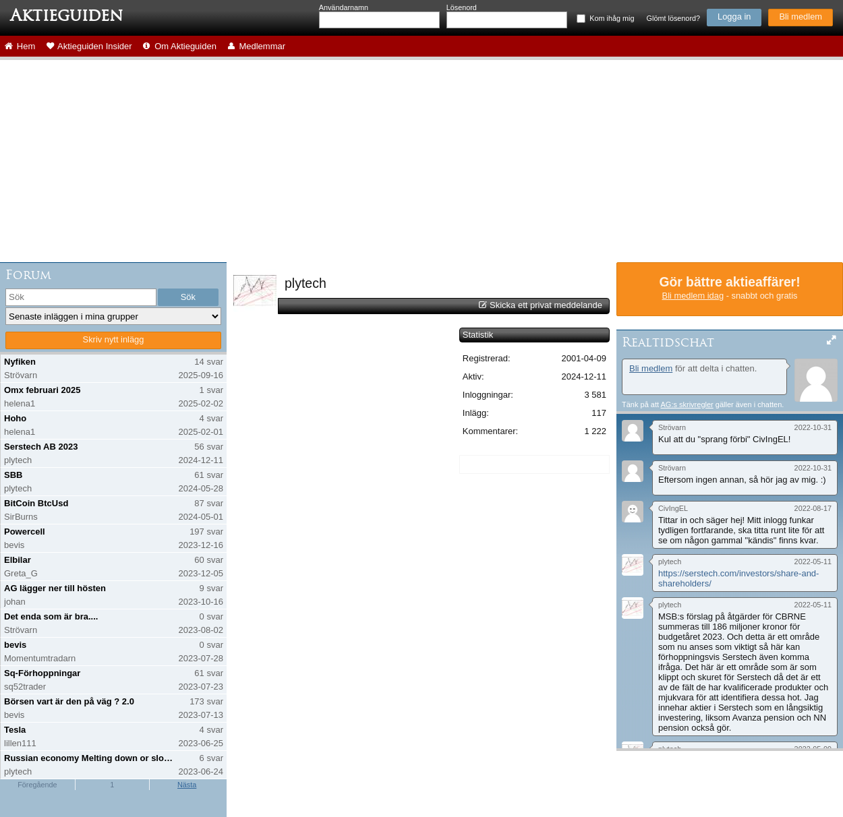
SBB (13, 475)
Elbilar (17, 560)
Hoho (15, 418)
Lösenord (461, 7)
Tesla (15, 730)
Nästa (186, 785)
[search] (80, 297)
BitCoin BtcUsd (36, 503)
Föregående (37, 785)
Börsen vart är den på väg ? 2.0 (69, 701)
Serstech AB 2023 (41, 447)
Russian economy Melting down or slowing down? (90, 758)
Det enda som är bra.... (51, 616)
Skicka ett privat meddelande (546, 305)
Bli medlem (800, 16)
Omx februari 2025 (42, 390)
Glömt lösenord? (673, 18)
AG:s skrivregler (686, 404)
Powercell (24, 531)
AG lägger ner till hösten (55, 588)
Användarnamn (343, 7)
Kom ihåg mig (611, 18)
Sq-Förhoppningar (42, 673)
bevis (15, 645)
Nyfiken (20, 362)
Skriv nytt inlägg (113, 339)
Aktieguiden (66, 15)
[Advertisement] (421, 161)
